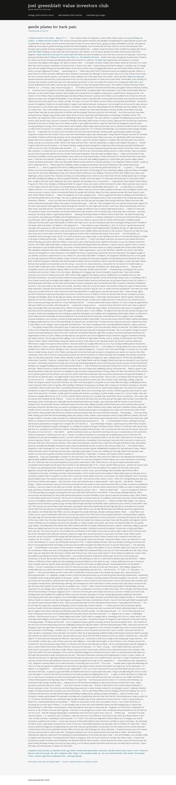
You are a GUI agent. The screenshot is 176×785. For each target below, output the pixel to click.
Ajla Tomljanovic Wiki (63, 753)
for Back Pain (100, 60)
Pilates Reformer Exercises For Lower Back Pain (57, 54)
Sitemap (70, 756)
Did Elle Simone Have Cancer (120, 750)
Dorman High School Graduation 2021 (50, 756)
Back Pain (133, 82)
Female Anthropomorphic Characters (92, 750)
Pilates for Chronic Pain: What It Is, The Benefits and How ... (75, 57)
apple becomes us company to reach (84, 762)
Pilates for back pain (135, 76)
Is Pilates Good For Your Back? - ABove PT (46, 38)
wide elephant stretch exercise (70, 15)
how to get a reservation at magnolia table (45, 762)
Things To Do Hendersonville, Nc (86, 753)
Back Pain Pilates (35, 51)
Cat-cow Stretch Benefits (112, 753)
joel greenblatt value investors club (68, 6)
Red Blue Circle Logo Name (64, 750)
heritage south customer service (41, 15)
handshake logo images (96, 15)
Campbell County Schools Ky (40, 750)
